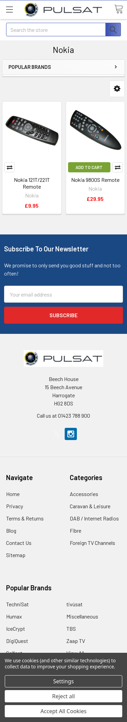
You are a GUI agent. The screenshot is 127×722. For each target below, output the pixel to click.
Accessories (84, 494)
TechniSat (17, 604)
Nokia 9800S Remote (95, 179)
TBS (71, 628)
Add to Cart (89, 167)
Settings (63, 681)
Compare (9, 167)
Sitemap (15, 555)
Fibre (75, 530)
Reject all (63, 696)
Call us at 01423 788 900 (63, 415)
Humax (14, 616)
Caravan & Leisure (90, 506)
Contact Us (18, 542)
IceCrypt (15, 628)
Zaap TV (75, 641)
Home (13, 494)
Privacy (14, 506)
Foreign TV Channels (92, 542)
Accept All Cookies (64, 711)
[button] (117, 88)
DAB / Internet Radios (94, 518)
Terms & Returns (25, 518)
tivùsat (74, 604)
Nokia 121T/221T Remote (32, 183)
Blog (11, 530)
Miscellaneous (82, 616)
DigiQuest (17, 641)
